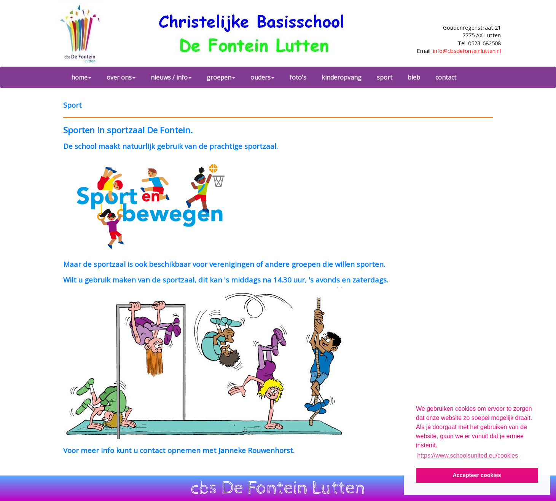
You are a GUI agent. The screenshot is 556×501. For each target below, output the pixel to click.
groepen (221, 77)
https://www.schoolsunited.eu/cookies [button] (467, 455)
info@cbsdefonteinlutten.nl (467, 50)
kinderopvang (342, 77)
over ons (121, 77)
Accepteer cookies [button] (476, 475)
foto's (298, 77)
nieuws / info (171, 77)
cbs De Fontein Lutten (278, 488)
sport (384, 77)
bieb (414, 77)
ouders (262, 77)
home (81, 77)
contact (445, 77)
